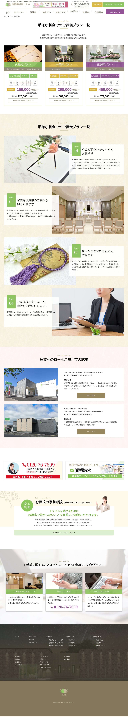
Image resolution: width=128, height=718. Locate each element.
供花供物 (67, 658)
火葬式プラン (72, 644)
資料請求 (18, 661)
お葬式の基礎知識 (45, 669)
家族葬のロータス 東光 (56, 644)
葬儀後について (101, 647)
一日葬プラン (72, 647)
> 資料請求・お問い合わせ (113, 4)
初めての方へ (33, 638)
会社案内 (67, 661)
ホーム (17, 638)
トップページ (7, 16)
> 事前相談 (97, 4)
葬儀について (97, 638)
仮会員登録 (18, 666)
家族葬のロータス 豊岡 (56, 642)
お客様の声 (43, 661)
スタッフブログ (44, 666)
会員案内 (18, 663)
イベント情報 (44, 663)
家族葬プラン (72, 642)
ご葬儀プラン (70, 638)
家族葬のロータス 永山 (56, 647)
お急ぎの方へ (115, 11)
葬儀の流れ (99, 642)
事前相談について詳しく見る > (64, 534)
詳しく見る (91, 397)
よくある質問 (44, 658)
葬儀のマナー (100, 644)
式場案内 (31, 641)
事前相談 (18, 658)
